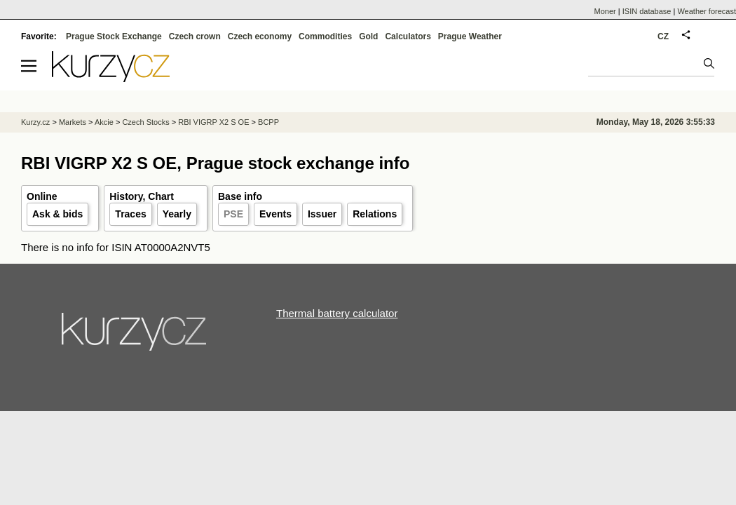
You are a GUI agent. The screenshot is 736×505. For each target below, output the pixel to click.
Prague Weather (470, 36)
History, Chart (141, 196)
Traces (130, 214)
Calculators (407, 36)
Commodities (325, 36)
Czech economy (260, 36)
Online (42, 196)
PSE (233, 214)
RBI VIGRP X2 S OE (213, 122)
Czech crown (195, 36)
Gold (368, 36)
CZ (663, 36)
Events (275, 214)
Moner (605, 11)
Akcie (104, 122)
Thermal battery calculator (336, 313)
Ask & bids (57, 214)
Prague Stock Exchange (114, 36)
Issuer (322, 214)
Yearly (177, 214)
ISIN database (647, 11)
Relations (375, 214)
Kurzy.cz (35, 122)
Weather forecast (706, 11)
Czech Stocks (145, 122)
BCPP (268, 122)
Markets (72, 122)
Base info (240, 196)
